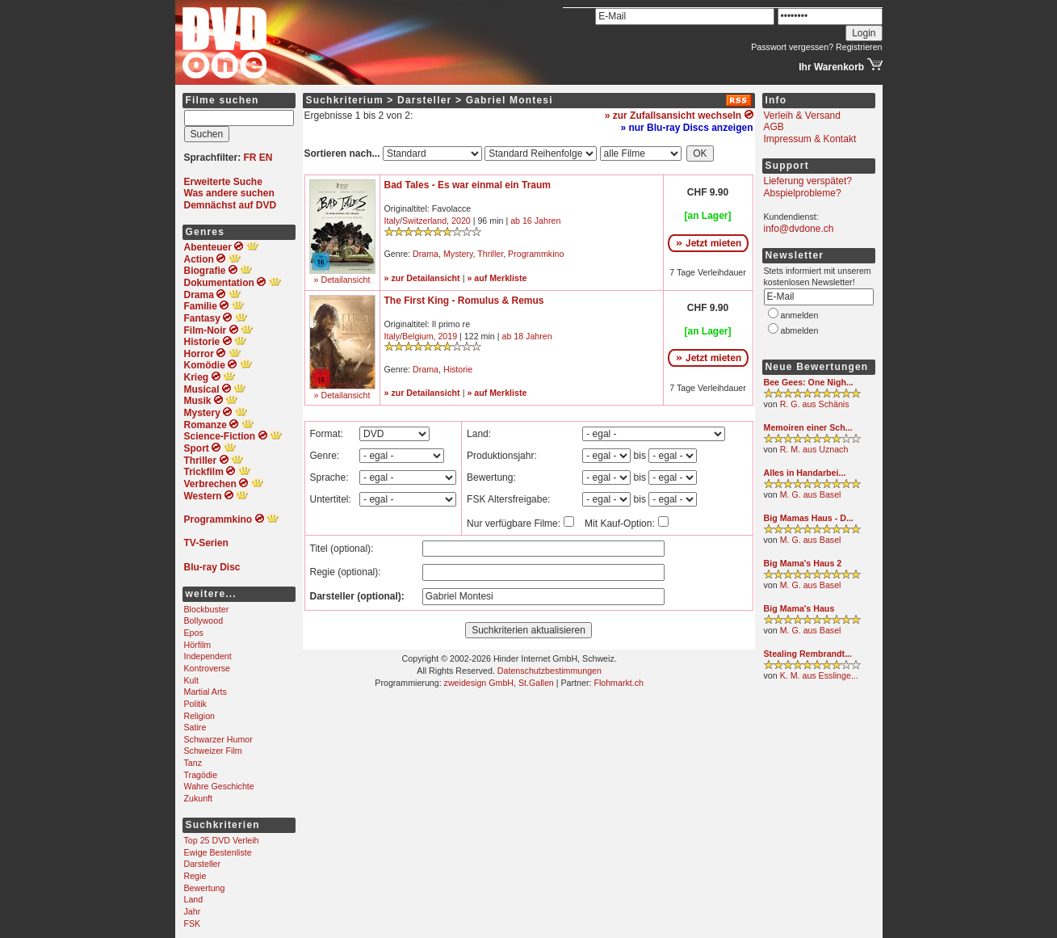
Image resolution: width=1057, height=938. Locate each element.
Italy (392, 220)
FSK (192, 923)
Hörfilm (198, 645)
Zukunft (198, 798)
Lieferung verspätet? (808, 181)
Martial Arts (205, 691)
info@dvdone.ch (799, 228)
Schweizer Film (213, 750)
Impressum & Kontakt (810, 139)
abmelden (800, 330)
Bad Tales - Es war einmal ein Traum (468, 185)
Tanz (193, 763)
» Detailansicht (342, 279)
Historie (457, 369)
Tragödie (201, 775)
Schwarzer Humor (218, 739)
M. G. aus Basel (810, 494)
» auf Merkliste (496, 278)
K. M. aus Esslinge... (819, 675)
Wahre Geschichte (219, 786)
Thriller (490, 254)
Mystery (458, 254)
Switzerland (424, 220)
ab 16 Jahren (535, 220)
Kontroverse (207, 668)
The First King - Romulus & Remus (464, 300)
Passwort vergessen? (792, 47)
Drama (425, 254)
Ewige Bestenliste (218, 852)
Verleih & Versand (802, 115)
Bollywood (204, 620)
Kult (191, 680)
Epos (193, 632)
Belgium (418, 336)
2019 (447, 336)
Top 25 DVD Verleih (221, 840)
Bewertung (204, 888)
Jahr (192, 911)
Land (193, 899)
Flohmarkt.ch (619, 683)
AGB (774, 126)
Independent (208, 656)
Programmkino (536, 254)
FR (250, 157)
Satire (195, 727)
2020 (461, 220)
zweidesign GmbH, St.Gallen (499, 683)
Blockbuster (206, 609)
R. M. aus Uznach (814, 449)
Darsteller (202, 864)
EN (266, 157)
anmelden (800, 315)
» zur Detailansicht (422, 278)
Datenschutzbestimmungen (549, 670)
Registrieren (859, 47)
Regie (195, 876)
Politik (195, 704)
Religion (200, 716)
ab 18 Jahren (526, 336)
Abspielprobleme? (802, 193)
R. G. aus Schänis (814, 404)
